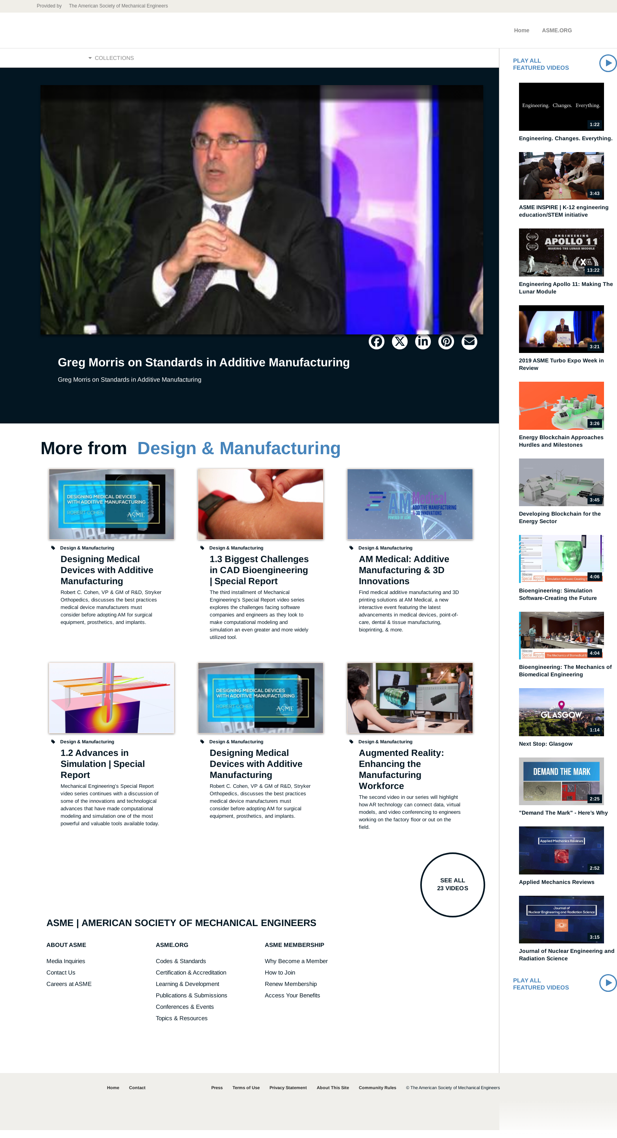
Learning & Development (187, 991)
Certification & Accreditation (191, 980)
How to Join (280, 980)
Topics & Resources (182, 1026)
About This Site (333, 1095)
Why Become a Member (296, 968)
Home (521, 30)
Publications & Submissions (191, 1003)
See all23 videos (452, 892)
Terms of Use (246, 1095)
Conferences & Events (185, 1014)
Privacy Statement (288, 1095)
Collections (111, 62)
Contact (137, 1095)
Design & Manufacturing (239, 456)
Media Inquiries (65, 968)
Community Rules (377, 1095)
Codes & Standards (181, 968)
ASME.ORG (557, 30)
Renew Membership (291, 991)
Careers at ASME (69, 991)
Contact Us (61, 980)
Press (217, 1095)
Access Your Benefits (292, 1003)
